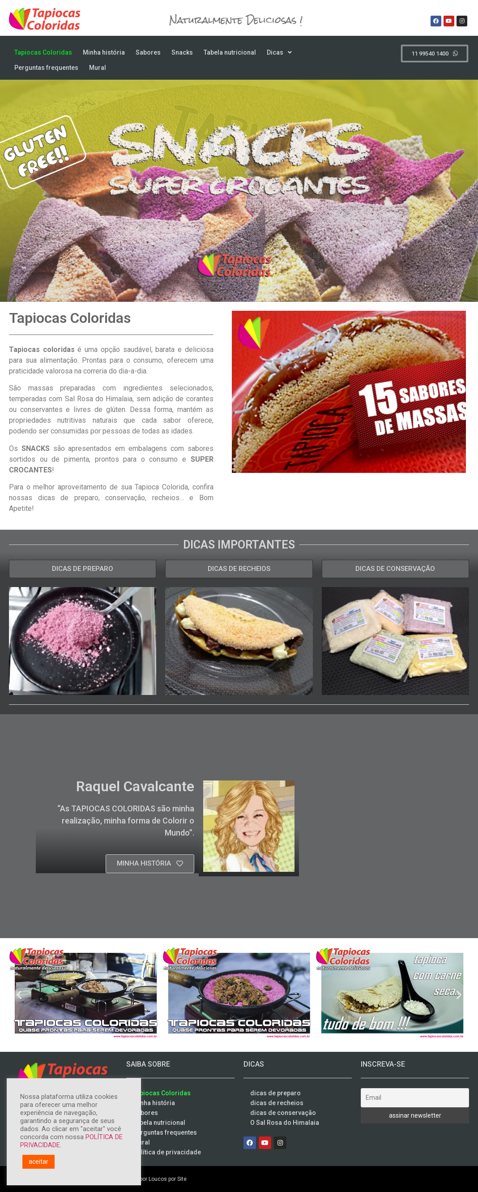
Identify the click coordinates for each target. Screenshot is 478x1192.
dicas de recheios (276, 1102)
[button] (19, 994)
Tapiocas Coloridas (43, 52)
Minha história (104, 52)
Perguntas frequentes (46, 67)
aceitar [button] (38, 1161)
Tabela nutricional (230, 52)
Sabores (148, 52)
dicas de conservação (283, 1112)
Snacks (182, 52)
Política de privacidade (167, 1152)
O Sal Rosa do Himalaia (284, 1122)
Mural (97, 67)
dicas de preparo (275, 1093)
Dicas (279, 52)
